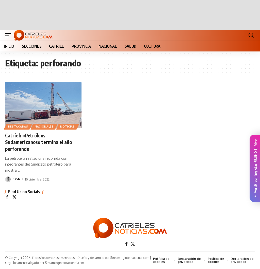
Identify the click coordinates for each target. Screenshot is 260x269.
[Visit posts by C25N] (8, 179)
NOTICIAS (68, 126)
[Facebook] (7, 197)
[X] (14, 197)
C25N (16, 179)
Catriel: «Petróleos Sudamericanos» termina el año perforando (39, 142)
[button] (9, 35)
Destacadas (18, 126)
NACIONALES (44, 126)
